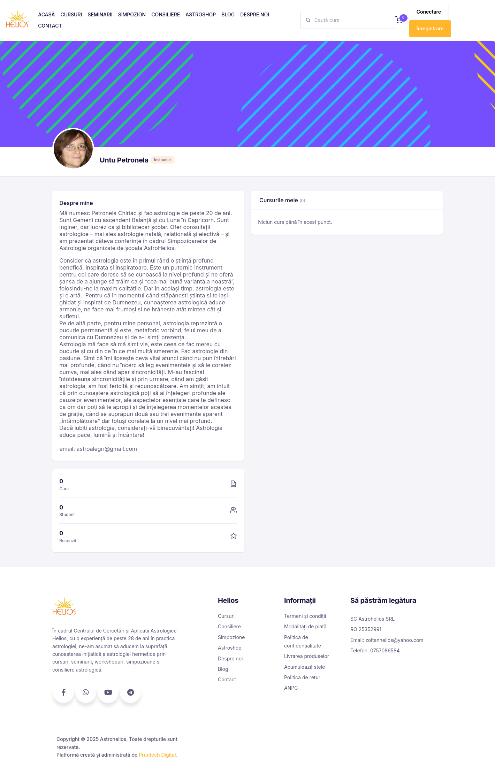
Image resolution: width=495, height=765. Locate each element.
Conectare (429, 12)
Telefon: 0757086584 (375, 650)
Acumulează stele (304, 667)
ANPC (291, 688)
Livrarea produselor (306, 656)
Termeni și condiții (305, 616)
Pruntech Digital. (158, 755)
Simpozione (231, 637)
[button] (398, 20)
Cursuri (226, 616)
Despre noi (230, 658)
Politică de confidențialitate (302, 641)
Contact (227, 679)
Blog (223, 669)
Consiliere (229, 626)
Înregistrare (430, 28)
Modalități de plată (305, 626)
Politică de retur (302, 677)
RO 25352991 (365, 629)
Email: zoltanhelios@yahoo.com (387, 640)
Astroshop (230, 648)
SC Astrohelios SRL (372, 619)
